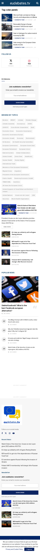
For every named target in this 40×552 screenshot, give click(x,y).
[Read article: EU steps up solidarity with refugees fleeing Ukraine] (6, 234)
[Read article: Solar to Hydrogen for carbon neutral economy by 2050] (7, 36)
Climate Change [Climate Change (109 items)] (31, 120)
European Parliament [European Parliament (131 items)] (10, 149)
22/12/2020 (29, 29)
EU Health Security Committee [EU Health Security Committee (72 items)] (23, 142)
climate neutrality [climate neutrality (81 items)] (8, 124)
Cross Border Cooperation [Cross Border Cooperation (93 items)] (19, 127)
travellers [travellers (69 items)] (16, 182)
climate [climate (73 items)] (20, 120)
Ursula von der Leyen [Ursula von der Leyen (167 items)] (22, 195)
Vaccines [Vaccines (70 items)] (6, 199)
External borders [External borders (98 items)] (8, 153)
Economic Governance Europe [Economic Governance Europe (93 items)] (13, 134)
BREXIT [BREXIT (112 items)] (13, 120)
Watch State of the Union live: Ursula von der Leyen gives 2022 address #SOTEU (27, 207)
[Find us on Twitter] (6, 433)
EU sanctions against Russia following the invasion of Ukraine (25, 252)
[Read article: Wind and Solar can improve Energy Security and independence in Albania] (7, 17)
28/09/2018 (29, 47)
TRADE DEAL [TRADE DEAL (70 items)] (7, 182)
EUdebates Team (19, 20)
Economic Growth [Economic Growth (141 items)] (8, 138)
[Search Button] (37, 3)
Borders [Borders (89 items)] (5, 120)
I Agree (29, 549)
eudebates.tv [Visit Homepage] (20, 3)
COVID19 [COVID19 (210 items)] (5, 127)
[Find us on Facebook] (2, 433)
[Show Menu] (3, 3)
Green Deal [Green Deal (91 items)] (18, 156)
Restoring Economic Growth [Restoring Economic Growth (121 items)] (24, 178)
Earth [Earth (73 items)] (32, 127)
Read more (8, 226)
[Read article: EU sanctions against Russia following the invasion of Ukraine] (6, 253)
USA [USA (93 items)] (33, 195)
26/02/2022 (15, 255)
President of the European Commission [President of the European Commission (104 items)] (16, 174)
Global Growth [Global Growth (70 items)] (7, 156)
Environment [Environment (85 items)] (30, 138)
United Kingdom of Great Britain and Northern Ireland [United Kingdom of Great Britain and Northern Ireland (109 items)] (18, 190)
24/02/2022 (15, 264)
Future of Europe (7, 206)
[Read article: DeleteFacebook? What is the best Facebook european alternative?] (20, 289)
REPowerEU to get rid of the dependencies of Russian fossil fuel (24, 242)
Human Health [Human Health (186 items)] (7, 160)
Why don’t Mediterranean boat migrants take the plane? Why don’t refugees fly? (23, 330)
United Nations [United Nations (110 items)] (7, 195)
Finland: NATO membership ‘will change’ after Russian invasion (22, 261)
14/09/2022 (33, 213)
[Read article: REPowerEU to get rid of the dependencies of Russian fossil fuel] (6, 243)
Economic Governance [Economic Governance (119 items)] (23, 131)
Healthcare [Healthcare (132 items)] (28, 156)
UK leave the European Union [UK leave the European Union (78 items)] (12, 185)
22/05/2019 (29, 38)
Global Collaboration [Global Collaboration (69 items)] (23, 153)
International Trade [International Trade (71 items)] (9, 163)
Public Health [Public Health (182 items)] (7, 178)
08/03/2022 (15, 237)
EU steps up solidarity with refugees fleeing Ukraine (19, 450)
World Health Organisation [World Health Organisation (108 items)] (20, 199)
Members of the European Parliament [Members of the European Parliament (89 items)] (15, 167)
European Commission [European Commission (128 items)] (10, 145)
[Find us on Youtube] (14, 433)
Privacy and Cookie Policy (14, 549)
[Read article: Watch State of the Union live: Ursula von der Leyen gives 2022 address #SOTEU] (9, 209)
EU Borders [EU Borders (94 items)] (6, 142)
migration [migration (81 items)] (18, 171)
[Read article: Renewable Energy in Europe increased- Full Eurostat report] (7, 27)
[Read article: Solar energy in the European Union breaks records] (7, 45)
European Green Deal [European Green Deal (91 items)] (27, 145)
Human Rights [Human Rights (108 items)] (19, 160)
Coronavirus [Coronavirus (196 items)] (21, 124)
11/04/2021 (29, 20)
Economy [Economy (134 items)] (20, 138)
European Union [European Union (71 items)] (24, 149)
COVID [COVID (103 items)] (30, 124)
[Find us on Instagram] (9, 433)
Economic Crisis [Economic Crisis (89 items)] (8, 131)
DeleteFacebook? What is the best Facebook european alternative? (14, 308)
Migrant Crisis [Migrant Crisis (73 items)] (7, 171)
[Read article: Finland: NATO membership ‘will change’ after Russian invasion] (6, 262)
